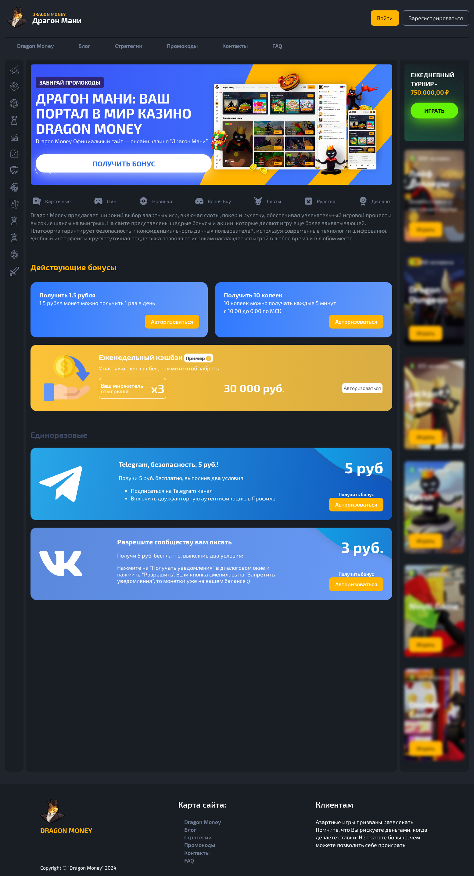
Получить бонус (123, 163)
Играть (434, 110)
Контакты (235, 45)
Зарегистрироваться (435, 18)
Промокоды (182, 45)
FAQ (277, 45)
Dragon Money (35, 45)
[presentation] (40, 169)
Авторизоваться (172, 321)
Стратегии (128, 45)
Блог (84, 45)
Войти (384, 18)
